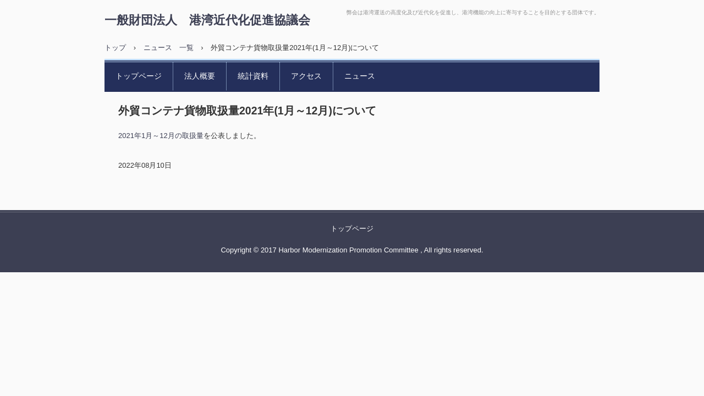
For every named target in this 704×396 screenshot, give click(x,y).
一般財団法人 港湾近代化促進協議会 (207, 19)
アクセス (306, 76)
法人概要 (199, 76)
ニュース (359, 76)
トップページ (139, 76)
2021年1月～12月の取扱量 (161, 135)
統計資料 (253, 76)
